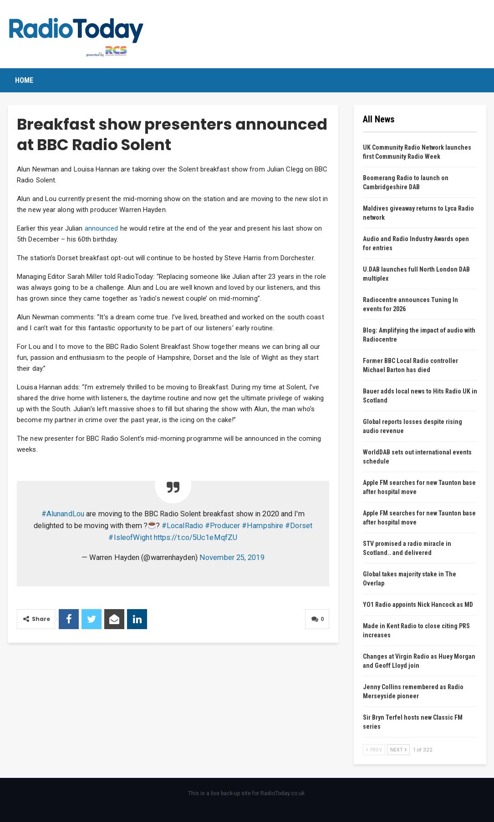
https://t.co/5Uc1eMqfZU (195, 537)
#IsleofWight (130, 537)
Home (24, 80)
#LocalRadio (182, 525)
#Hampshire (262, 525)
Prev (374, 749)
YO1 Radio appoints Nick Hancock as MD (418, 604)
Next (398, 749)
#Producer (222, 525)
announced (101, 228)
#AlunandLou (62, 513)
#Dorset (298, 525)
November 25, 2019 (232, 557)
